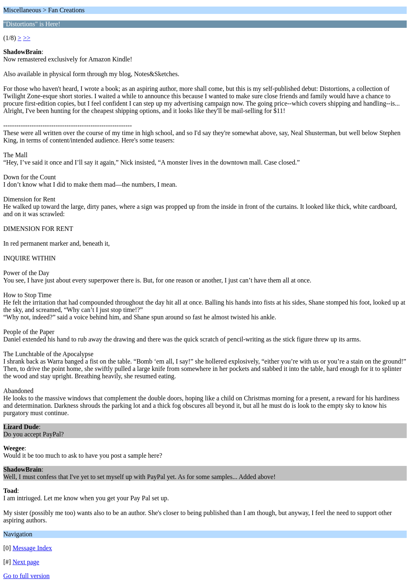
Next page (26, 561)
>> (26, 37)
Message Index (32, 548)
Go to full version (26, 575)
